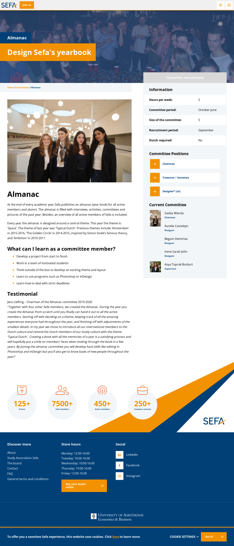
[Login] (220, 5)
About (11, 452)
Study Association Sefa (22, 458)
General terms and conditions (28, 479)
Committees (22, 87)
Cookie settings (184, 537)
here (115, 537)
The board (14, 463)
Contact (12, 468)
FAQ (10, 474)
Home (10, 87)
